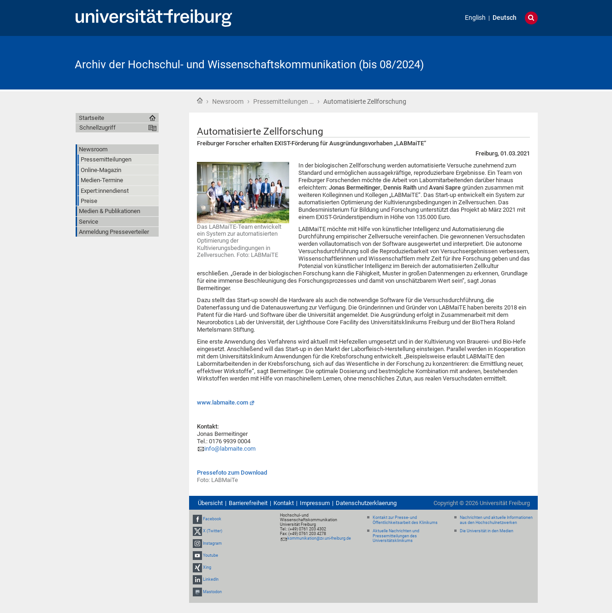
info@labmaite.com (229, 448)
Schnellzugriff (97, 127)
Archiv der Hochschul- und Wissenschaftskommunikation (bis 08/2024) (249, 64)
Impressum (315, 503)
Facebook (212, 519)
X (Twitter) (212, 531)
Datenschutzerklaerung (366, 503)
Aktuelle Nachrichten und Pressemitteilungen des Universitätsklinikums (396, 536)
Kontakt (283, 503)
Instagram (212, 543)
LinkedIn (211, 579)
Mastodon (212, 591)
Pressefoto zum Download (232, 472)
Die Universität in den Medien (486, 531)
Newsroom (228, 101)
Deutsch (505, 18)
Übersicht (210, 503)
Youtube (210, 555)
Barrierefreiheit (248, 503)
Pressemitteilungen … (283, 101)
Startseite (199, 100)
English (475, 18)
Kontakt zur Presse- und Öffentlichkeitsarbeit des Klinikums (405, 520)
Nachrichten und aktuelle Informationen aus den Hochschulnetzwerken (496, 520)
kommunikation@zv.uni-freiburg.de (319, 538)
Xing (207, 567)
